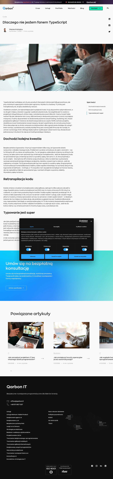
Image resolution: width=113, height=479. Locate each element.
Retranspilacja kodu (95, 110)
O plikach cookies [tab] (81, 226)
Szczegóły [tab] (56, 226)
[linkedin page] (105, 470)
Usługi (47, 8)
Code (5, 16)
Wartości (71, 8)
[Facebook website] (92, 470)
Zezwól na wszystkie (80, 256)
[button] (107, 8)
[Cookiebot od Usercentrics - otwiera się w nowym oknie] (80, 221)
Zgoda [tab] (32, 226)
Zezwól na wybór (56, 256)
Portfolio (59, 8)
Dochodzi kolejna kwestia (97, 106)
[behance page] (101, 470)
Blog (82, 8)
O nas (38, 8)
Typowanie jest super (96, 113)
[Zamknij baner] (91, 221)
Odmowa (32, 256)
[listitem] (26, 344)
